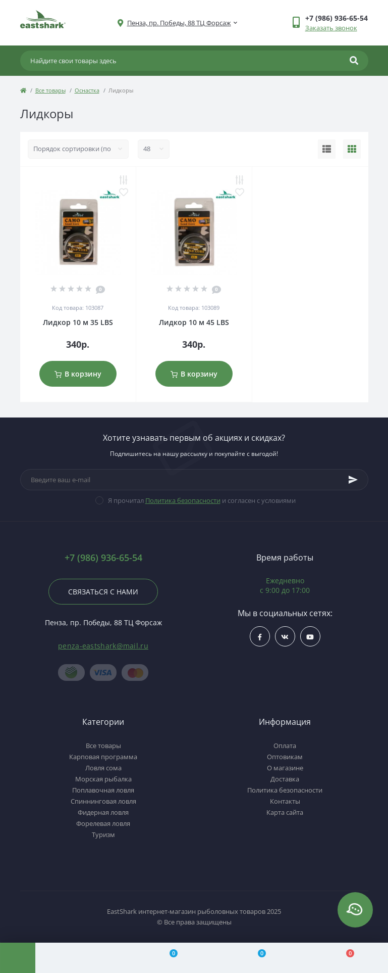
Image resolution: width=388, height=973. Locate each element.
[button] (179, 23)
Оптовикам (285, 756)
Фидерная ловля (103, 812)
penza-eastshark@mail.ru (103, 646)
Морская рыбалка (103, 778)
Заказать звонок (331, 27)
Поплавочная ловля (103, 790)
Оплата (284, 745)
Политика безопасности (182, 500)
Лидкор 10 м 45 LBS (194, 322)
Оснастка (87, 90)
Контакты (285, 801)
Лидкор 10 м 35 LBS (78, 322)
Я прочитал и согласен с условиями (202, 500)
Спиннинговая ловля (103, 801)
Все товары (50, 90)
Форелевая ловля (103, 823)
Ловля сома (103, 767)
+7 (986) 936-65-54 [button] (103, 558)
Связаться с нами (103, 591)
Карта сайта (284, 812)
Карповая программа (103, 756)
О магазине (285, 767)
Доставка (284, 778)
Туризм (103, 834)
